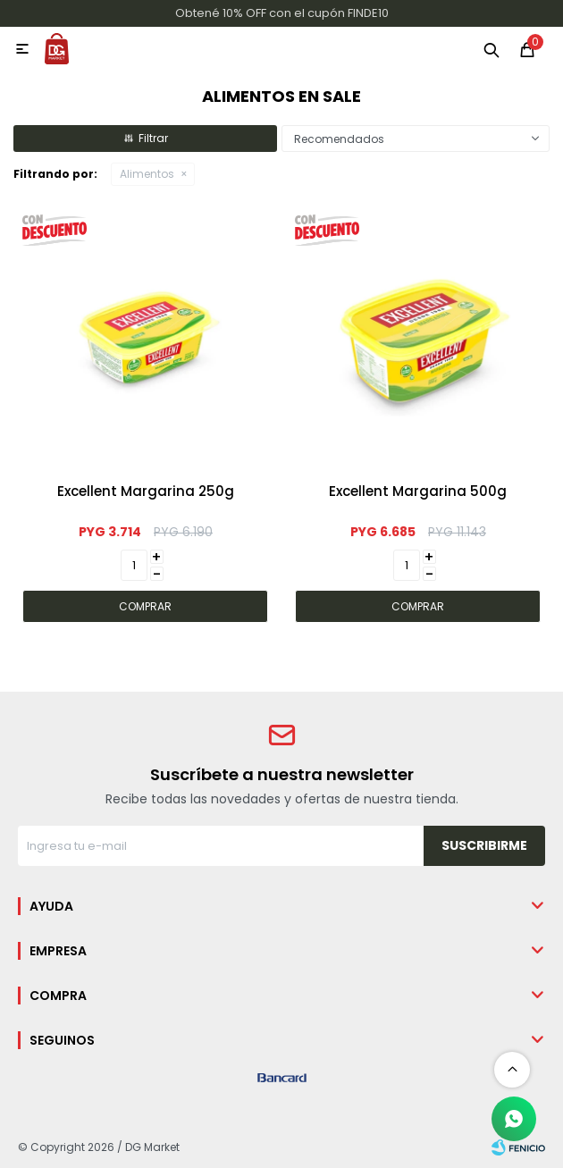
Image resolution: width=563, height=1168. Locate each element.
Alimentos (147, 173)
